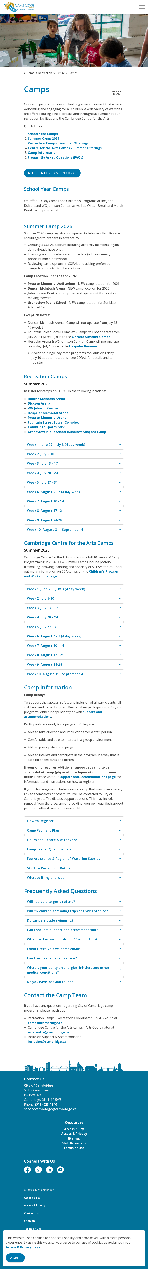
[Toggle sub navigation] (117, 91)
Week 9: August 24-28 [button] (44, 520)
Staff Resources (74, 1143)
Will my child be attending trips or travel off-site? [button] (67, 911)
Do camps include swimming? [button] (50, 920)
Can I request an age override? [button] (52, 958)
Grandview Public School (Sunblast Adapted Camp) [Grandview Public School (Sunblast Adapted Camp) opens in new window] (67, 432)
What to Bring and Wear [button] (46, 877)
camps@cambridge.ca (45, 1023)
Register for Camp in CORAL (52, 173)
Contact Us (31, 1213)
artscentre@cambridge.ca (48, 1032)
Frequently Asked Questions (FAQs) (55, 157)
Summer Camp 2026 (43, 138)
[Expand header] (142, 7)
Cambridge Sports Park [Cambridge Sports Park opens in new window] (46, 427)
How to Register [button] (40, 821)
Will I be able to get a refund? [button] (51, 901)
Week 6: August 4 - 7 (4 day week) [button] (54, 492)
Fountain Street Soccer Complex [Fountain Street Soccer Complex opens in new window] (53, 422)
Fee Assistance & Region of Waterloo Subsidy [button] (63, 858)
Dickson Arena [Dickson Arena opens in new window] (39, 403)
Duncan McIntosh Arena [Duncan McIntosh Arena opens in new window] (46, 399)
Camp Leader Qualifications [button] (49, 849)
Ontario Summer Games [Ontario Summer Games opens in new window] (91, 337)
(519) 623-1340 (46, 1104)
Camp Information (42, 152)
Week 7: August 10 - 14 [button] (45, 501)
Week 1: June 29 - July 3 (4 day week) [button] (56, 444)
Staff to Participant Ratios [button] (48, 868)
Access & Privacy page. (23, 1247)
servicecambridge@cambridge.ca (50, 1109)
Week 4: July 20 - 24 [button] (42, 473)
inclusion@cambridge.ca (47, 1041)
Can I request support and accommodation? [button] (62, 930)
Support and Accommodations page (87, 777)
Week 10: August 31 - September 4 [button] (55, 529)
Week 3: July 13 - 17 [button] (42, 463)
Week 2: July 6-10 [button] (40, 454)
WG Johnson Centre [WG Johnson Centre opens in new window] (43, 408)
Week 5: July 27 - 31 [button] (42, 482)
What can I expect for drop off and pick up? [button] (62, 939)
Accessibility (74, 1129)
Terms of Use (74, 1148)
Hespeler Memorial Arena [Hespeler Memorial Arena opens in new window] (48, 413)
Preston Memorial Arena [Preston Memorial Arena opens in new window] (47, 417)
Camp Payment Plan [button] (43, 830)
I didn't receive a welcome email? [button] (53, 949)
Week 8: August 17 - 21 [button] (45, 511)
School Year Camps (43, 134)
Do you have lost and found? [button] (50, 982)
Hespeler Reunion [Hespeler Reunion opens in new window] (83, 346)
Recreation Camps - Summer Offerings (58, 143)
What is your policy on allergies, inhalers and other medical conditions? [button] (68, 970)
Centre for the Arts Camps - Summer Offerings (65, 148)
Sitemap (74, 1138)
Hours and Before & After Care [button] (52, 840)
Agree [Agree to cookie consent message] (15, 1258)
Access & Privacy (74, 1133)
